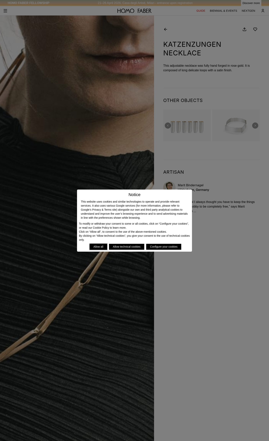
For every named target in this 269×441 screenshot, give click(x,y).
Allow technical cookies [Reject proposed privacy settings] (126, 246)
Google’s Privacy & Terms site (98, 209)
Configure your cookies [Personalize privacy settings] (163, 246)
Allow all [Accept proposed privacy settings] (98, 246)
